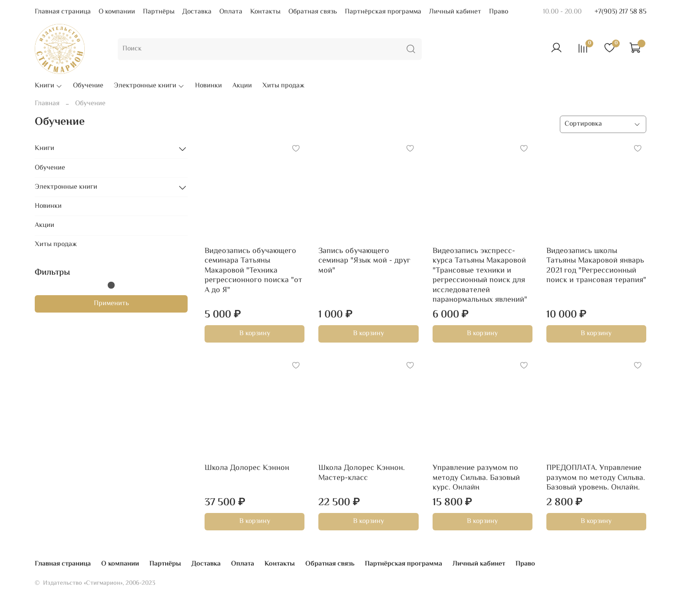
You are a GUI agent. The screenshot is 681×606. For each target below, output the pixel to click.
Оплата (230, 12)
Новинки (208, 86)
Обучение (88, 86)
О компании (117, 12)
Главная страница (63, 12)
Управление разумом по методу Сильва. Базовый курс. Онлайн (476, 478)
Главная (47, 103)
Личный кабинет (455, 12)
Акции (242, 86)
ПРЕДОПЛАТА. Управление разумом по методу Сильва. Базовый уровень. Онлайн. (595, 478)
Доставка (197, 12)
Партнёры (159, 12)
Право (498, 12)
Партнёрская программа (383, 12)
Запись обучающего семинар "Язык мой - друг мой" (364, 261)
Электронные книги (149, 86)
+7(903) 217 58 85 (620, 12)
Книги (49, 86)
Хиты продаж (283, 86)
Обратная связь (312, 12)
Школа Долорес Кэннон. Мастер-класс (361, 473)
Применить (111, 303)
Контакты (265, 12)
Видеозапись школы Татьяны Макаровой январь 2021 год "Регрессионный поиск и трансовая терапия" (596, 266)
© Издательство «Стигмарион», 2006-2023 (95, 583)
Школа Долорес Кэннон (247, 468)
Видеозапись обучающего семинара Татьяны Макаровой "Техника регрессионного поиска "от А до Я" (253, 270)
